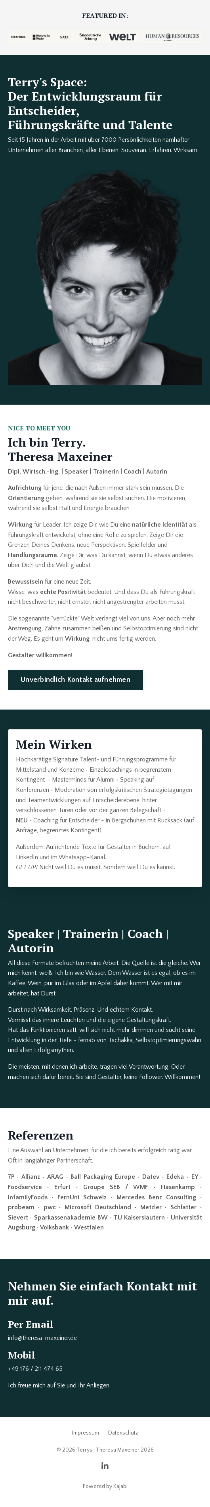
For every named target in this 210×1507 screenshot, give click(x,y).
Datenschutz (123, 1433)
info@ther (20, 1337)
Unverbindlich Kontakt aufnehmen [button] (75, 680)
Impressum (85, 1433)
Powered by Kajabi (105, 1486)
